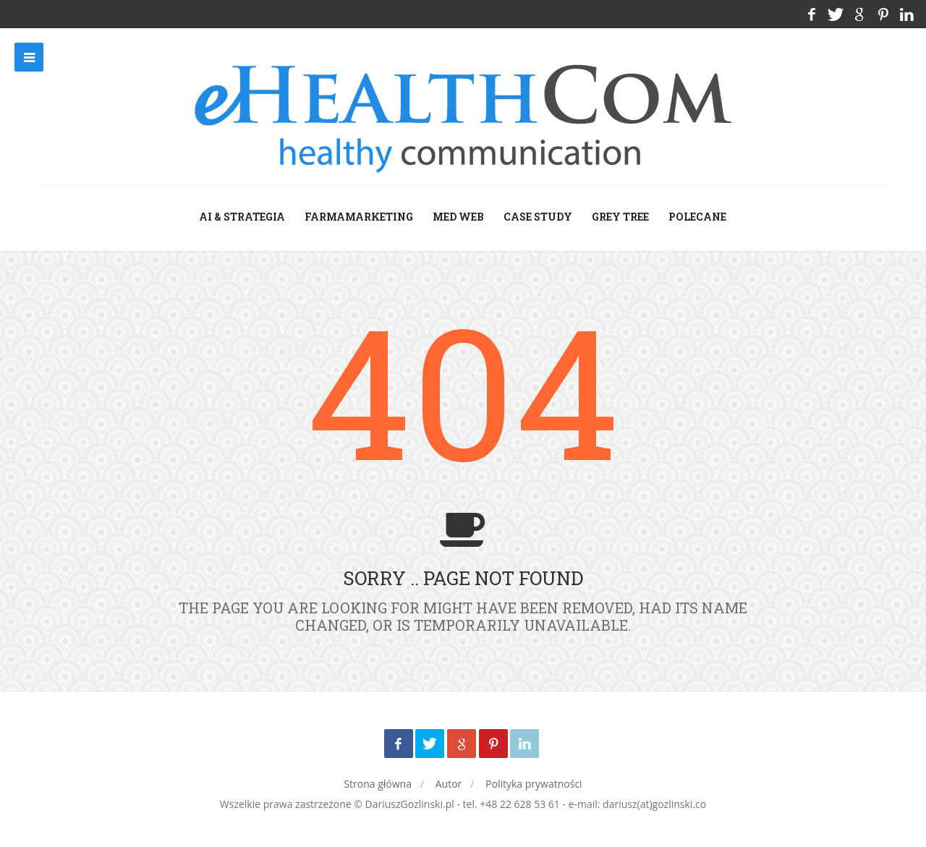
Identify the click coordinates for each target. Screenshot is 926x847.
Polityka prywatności (533, 784)
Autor (449, 784)
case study (538, 217)
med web (458, 217)
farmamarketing (359, 217)
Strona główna (378, 784)
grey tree (620, 217)
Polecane (697, 217)
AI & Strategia (242, 217)
